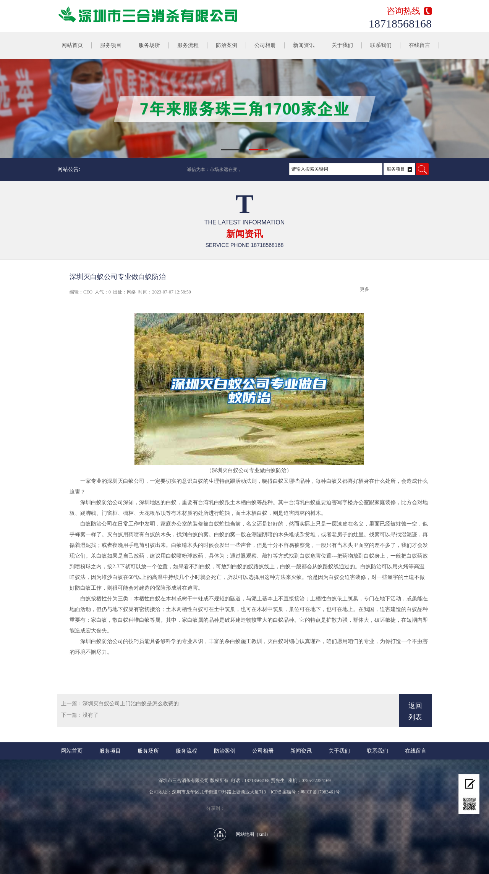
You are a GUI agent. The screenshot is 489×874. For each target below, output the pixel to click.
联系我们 (381, 45)
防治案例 (226, 45)
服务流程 (188, 45)
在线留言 (419, 45)
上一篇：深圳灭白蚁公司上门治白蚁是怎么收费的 (120, 703)
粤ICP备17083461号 (320, 792)
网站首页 (72, 45)
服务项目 (110, 45)
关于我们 (342, 45)
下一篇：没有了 (80, 715)
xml (262, 834)
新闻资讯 (303, 45)
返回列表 (415, 711)
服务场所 (149, 45)
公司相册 (265, 45)
